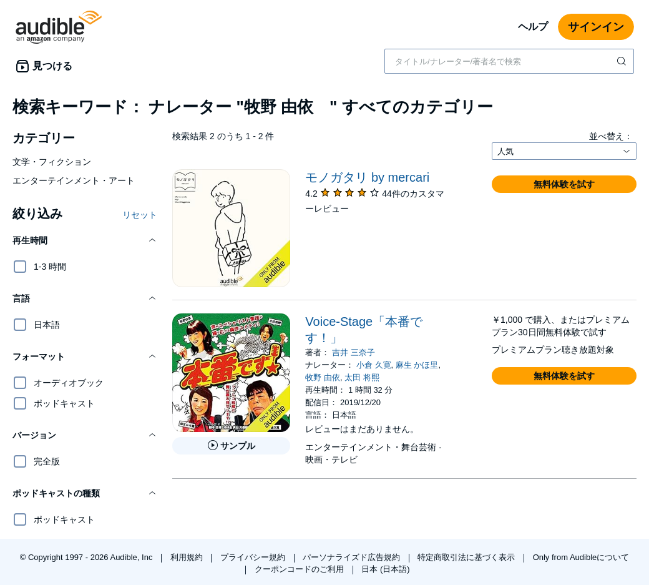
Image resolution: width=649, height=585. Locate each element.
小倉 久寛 (373, 365)
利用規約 (187, 557)
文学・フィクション (51, 162)
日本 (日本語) (385, 569)
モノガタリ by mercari (367, 177)
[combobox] (509, 61)
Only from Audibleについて (581, 557)
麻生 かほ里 (417, 365)
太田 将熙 (361, 377)
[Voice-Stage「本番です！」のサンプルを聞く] (231, 446)
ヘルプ (533, 26)
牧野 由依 (322, 377)
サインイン (596, 27)
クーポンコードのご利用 (300, 569)
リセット (139, 215)
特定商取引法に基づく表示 (467, 557)
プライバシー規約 (254, 557)
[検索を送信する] (623, 61)
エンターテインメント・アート (73, 180)
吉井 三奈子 (353, 352)
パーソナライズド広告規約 (353, 557)
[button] (84, 240)
